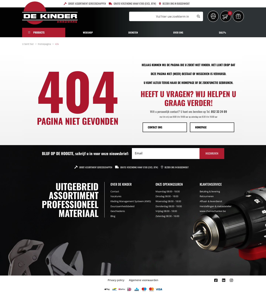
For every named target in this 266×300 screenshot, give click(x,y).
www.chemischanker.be (213, 211)
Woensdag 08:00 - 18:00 (168, 201)
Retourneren (207, 196)
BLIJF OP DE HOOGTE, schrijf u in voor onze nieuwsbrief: (85, 153)
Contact (114, 191)
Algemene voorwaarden (143, 280)
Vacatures (115, 196)
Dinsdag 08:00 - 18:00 (167, 196)
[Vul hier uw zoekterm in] (161, 16)
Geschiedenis (117, 211)
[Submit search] (198, 16)
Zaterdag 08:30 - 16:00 (167, 216)
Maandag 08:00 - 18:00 (168, 191)
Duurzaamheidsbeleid (122, 206)
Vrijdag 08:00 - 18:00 (166, 211)
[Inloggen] (213, 16)
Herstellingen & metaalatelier (215, 206)
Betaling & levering (210, 191)
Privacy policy (116, 280)
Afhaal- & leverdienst (211, 201)
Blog (112, 216)
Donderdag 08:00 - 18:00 (169, 206)
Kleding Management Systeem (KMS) (130, 201)
